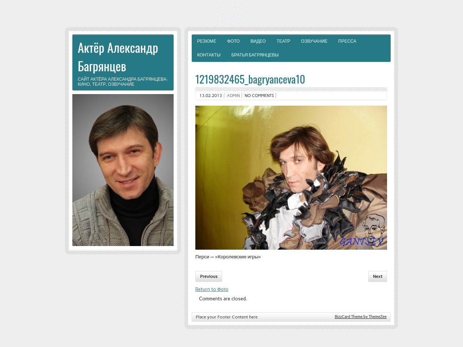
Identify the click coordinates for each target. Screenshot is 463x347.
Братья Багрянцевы (255, 55)
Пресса (347, 41)
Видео (258, 41)
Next (377, 276)
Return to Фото (211, 289)
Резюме (206, 41)
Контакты (209, 55)
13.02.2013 (210, 95)
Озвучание (314, 41)
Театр (283, 41)
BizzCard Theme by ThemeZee (361, 316)
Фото (233, 41)
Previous (208, 276)
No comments (259, 95)
